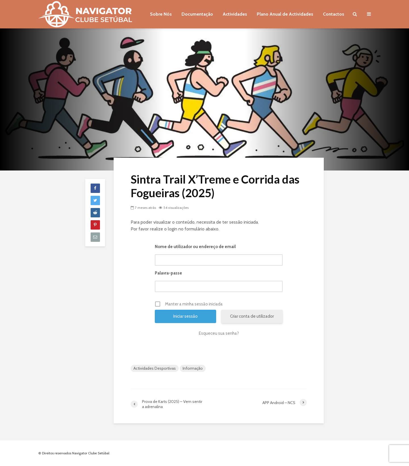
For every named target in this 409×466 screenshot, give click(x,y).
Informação (193, 368)
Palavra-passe (168, 273)
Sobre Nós (161, 14)
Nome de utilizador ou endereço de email (195, 246)
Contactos (333, 14)
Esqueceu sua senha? (219, 333)
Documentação (197, 14)
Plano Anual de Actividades (285, 14)
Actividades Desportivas (154, 368)
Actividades (235, 14)
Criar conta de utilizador (252, 316)
